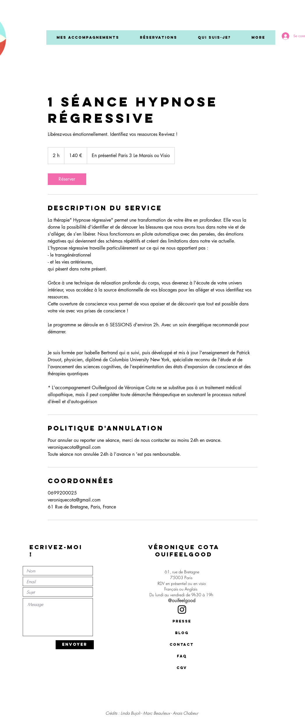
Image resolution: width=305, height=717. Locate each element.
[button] (87, 37)
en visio (199, 583)
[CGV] (181, 668)
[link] (67, 179)
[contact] (181, 644)
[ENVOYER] (75, 644)
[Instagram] (182, 609)
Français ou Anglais (182, 589)
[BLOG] (181, 633)
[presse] (181, 621)
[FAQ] (181, 656)
